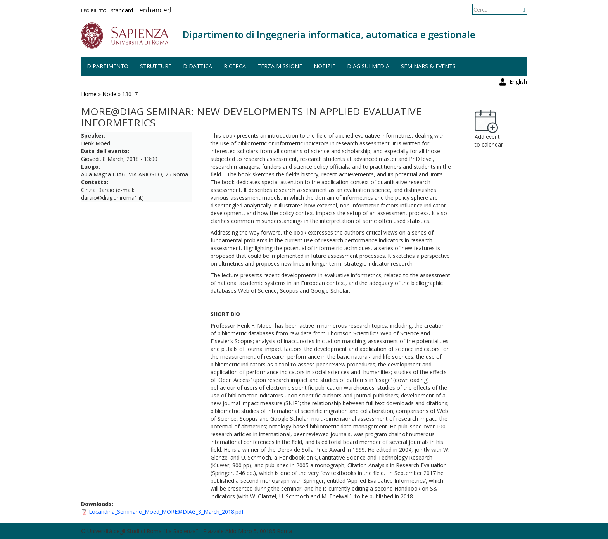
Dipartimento (107, 66)
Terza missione (279, 66)
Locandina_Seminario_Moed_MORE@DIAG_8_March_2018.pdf (166, 511)
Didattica (197, 66)
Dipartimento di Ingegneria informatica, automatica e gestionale (329, 34)
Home (89, 94)
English (518, 9)
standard (122, 10)
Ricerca (235, 66)
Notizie (324, 66)
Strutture (155, 66)
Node (109, 94)
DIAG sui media (368, 66)
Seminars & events (428, 66)
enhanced (155, 10)
